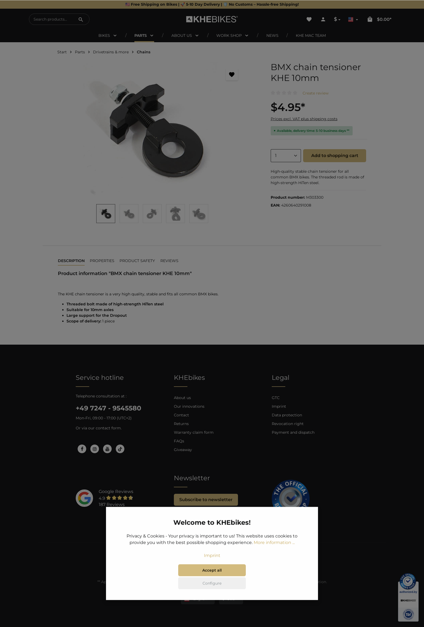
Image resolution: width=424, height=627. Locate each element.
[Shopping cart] (379, 19)
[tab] (71, 261)
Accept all (212, 578)
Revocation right (288, 423)
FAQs (179, 441)
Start (62, 52)
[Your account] (323, 19)
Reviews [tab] (169, 260)
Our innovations (189, 406)
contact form (108, 428)
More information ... (274, 550)
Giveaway (183, 449)
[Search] (80, 19)
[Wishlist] (309, 19)
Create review (316, 93)
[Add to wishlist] (232, 74)
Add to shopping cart (334, 155)
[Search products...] (51, 19)
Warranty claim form (194, 432)
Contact (181, 415)
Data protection (287, 415)
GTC (276, 397)
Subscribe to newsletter (206, 499)
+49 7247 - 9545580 (108, 408)
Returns (181, 423)
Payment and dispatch (293, 432)
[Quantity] (286, 155)
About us (182, 397)
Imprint (279, 406)
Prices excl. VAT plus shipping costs (304, 118)
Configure (212, 591)
